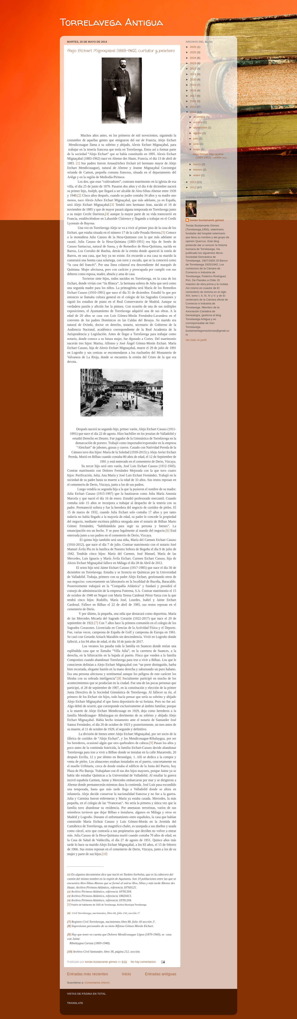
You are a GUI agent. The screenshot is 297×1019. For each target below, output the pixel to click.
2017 (193, 95)
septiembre (200, 127)
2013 (193, 182)
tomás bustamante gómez (207, 220)
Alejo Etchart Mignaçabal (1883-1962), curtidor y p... (211, 156)
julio (196, 138)
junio (196, 143)
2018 (193, 90)
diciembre (199, 116)
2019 (193, 84)
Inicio (126, 974)
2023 (193, 63)
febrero (198, 169)
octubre (198, 122)
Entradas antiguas (160, 974)
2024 (193, 57)
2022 (193, 68)
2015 (193, 106)
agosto (197, 133)
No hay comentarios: (144, 961)
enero (197, 175)
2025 (193, 52)
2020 (193, 79)
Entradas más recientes (87, 974)
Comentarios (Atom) (97, 982)
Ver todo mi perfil (196, 340)
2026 (193, 46)
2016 (193, 101)
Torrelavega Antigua (111, 22)
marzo (197, 164)
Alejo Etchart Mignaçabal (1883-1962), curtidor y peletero (121, 50)
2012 (193, 187)
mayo (197, 149)
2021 (193, 74)
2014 (193, 112)
